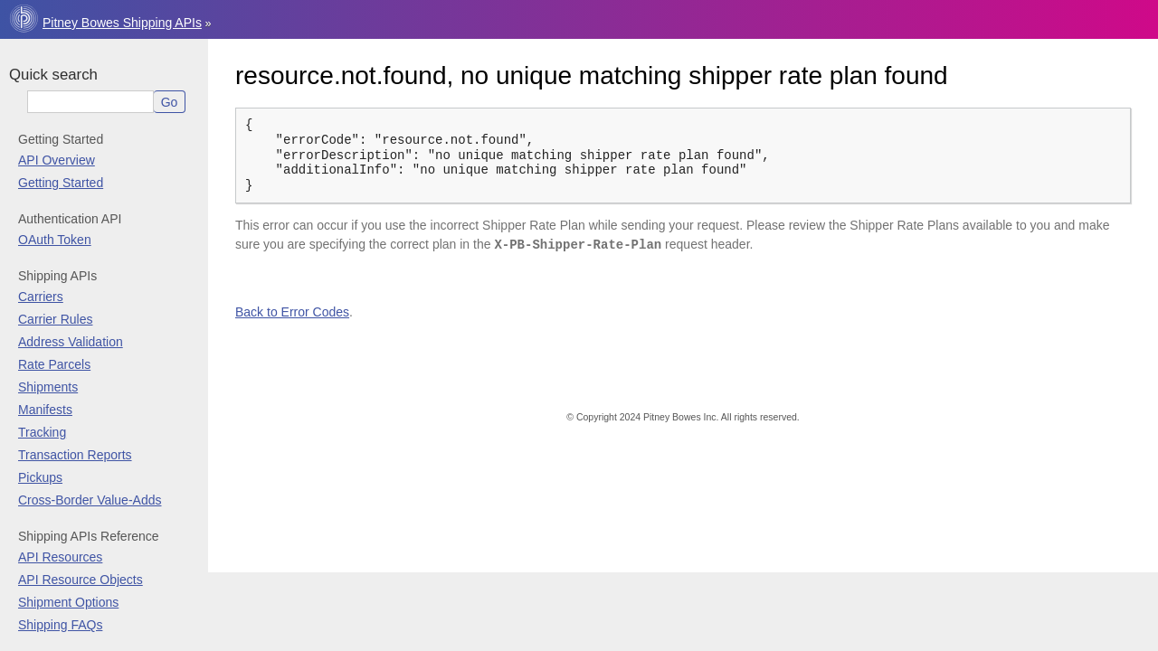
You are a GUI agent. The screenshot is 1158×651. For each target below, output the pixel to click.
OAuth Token (54, 239)
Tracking (42, 432)
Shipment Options (68, 602)
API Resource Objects (80, 579)
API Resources (60, 557)
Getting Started (60, 182)
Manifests (45, 409)
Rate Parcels (54, 364)
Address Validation (70, 342)
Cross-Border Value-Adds (89, 500)
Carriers (40, 296)
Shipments (48, 387)
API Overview (56, 160)
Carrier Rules (55, 319)
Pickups (40, 477)
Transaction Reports (75, 455)
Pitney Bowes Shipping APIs (122, 22)
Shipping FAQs (60, 625)
